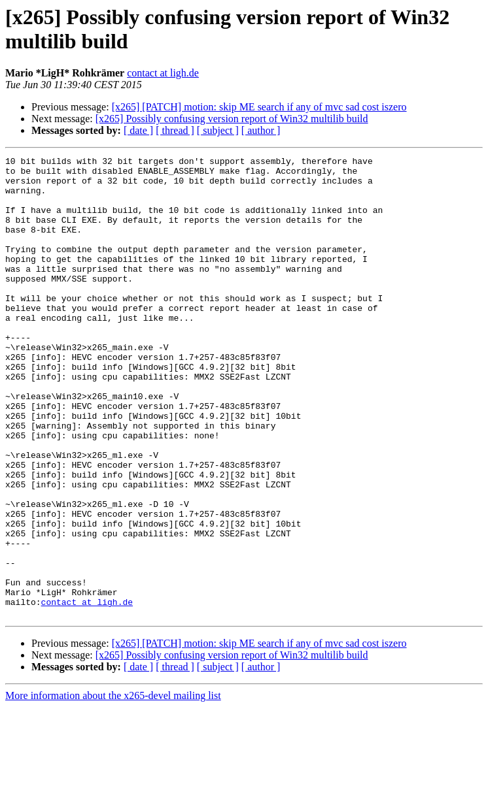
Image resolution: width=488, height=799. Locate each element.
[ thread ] (175, 130)
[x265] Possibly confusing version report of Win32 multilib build (232, 118)
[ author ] (261, 130)
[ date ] (138, 130)
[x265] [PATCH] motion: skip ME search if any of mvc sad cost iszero (259, 106)
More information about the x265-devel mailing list (113, 787)
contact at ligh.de (163, 72)
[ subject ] (218, 130)
